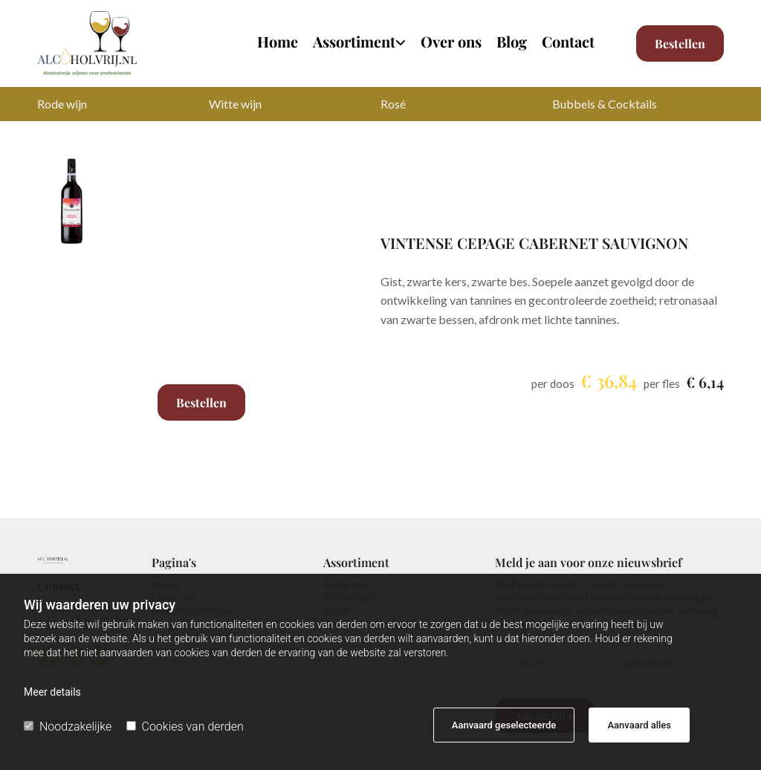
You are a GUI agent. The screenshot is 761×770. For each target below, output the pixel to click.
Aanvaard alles (639, 725)
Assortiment (354, 42)
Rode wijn (62, 104)
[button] (680, 43)
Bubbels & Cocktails (604, 104)
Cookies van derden (185, 726)
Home (277, 42)
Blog (511, 42)
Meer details (52, 692)
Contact (568, 42)
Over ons (451, 42)
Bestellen (201, 402)
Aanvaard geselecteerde (504, 725)
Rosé (393, 104)
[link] (352, 46)
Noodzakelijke (67, 726)
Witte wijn (235, 104)
